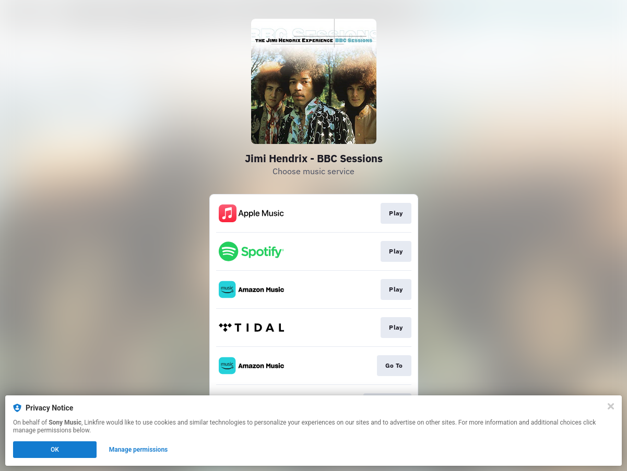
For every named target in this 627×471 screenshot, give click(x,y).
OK (55, 449)
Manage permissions (138, 449)
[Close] (610, 406)
